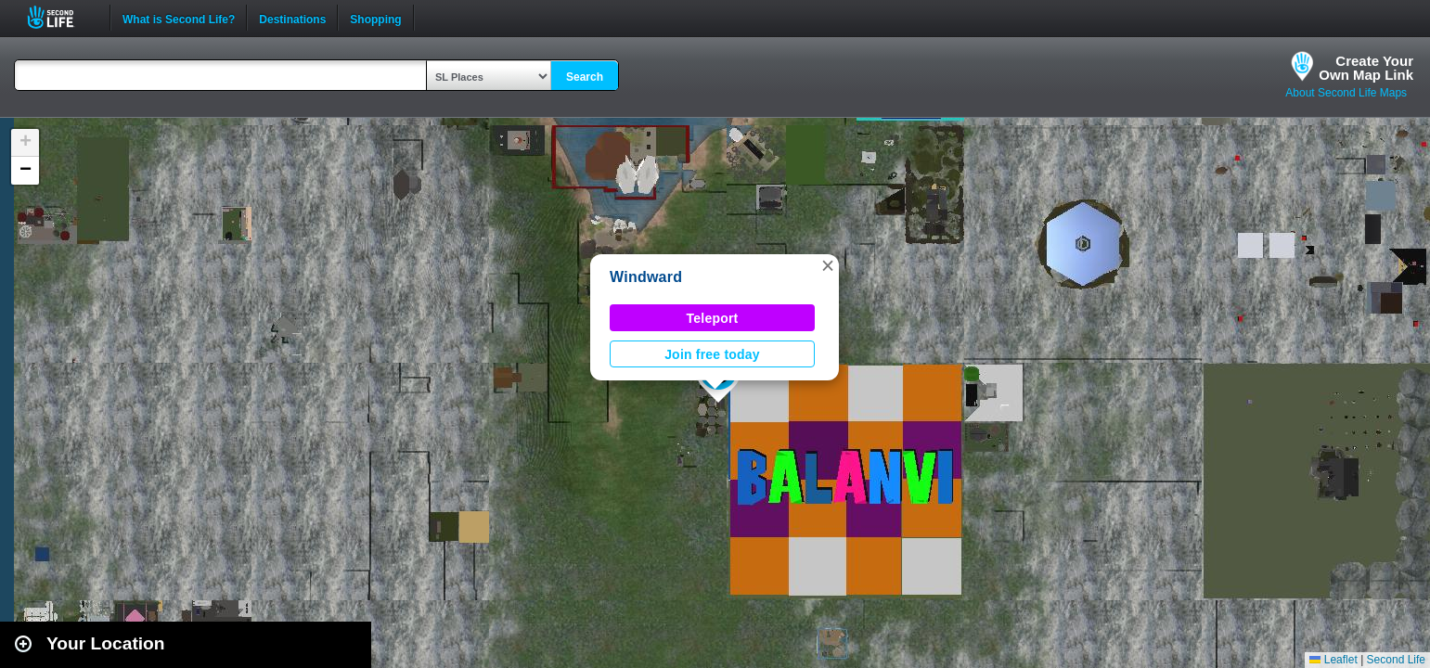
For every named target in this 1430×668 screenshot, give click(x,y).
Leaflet (1333, 659)
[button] (828, 265)
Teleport (713, 318)
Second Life (61, 17)
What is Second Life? (178, 17)
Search (584, 77)
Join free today (712, 354)
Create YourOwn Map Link (1366, 68)
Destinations (292, 17)
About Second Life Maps (1346, 92)
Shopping (375, 17)
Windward (646, 277)
